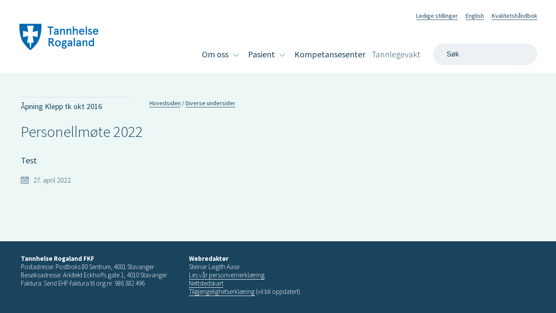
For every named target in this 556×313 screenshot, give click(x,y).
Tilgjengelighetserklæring (222, 291)
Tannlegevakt (396, 54)
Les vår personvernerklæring (227, 275)
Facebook (398, 15)
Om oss (215, 54)
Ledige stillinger (437, 16)
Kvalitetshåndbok (514, 16)
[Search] (485, 54)
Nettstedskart (206, 283)
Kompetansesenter (330, 54)
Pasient (261, 54)
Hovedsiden (165, 103)
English (475, 16)
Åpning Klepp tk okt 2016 (61, 106)
